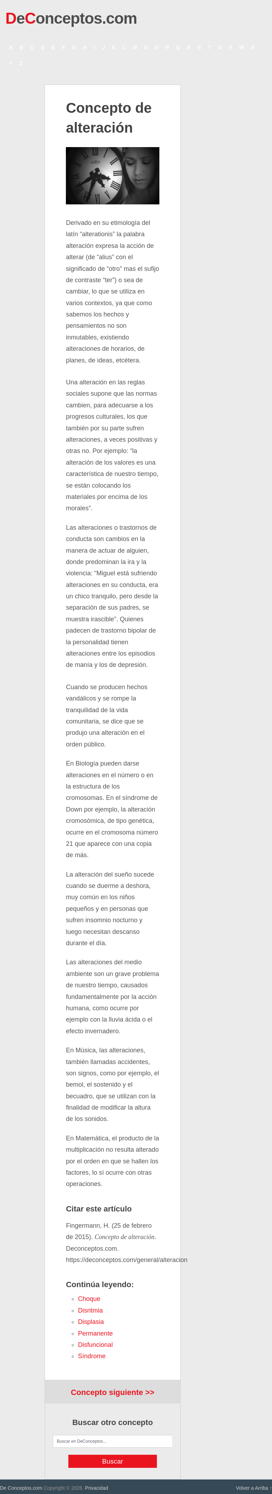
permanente (95, 1333)
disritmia (90, 1310)
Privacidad (96, 1488)
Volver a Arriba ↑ (254, 1488)
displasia (91, 1321)
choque (89, 1298)
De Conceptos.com (21, 1488)
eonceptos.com (71, 18)
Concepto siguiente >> (112, 1392)
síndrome (92, 1356)
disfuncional (95, 1344)
